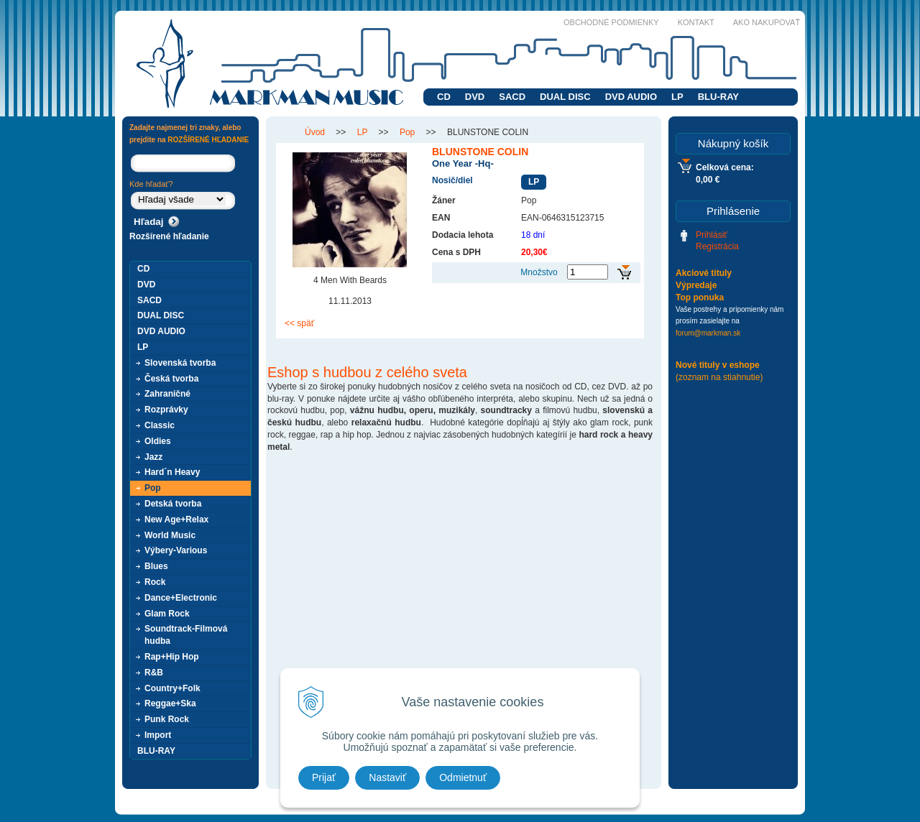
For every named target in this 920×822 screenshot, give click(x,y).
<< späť (299, 323)
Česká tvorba (171, 379)
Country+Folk (172, 688)
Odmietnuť (463, 777)
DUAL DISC (565, 96)
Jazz (153, 457)
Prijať (324, 777)
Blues (156, 566)
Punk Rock (166, 719)
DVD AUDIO (631, 96)
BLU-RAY (718, 96)
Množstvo (538, 272)
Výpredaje (696, 285)
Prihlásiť (711, 235)
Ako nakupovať (766, 22)
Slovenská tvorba (180, 363)
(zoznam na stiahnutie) (719, 377)
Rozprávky (166, 410)
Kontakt (696, 22)
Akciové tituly (704, 273)
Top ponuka (700, 297)
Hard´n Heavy (172, 472)
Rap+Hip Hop (171, 657)
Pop (152, 488)
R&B (153, 673)
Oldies (157, 441)
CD (444, 96)
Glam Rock (167, 614)
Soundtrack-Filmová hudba (185, 635)
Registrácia (717, 246)
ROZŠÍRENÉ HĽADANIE (208, 140)
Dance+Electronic (180, 598)
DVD (474, 96)
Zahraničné (167, 394)
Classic (159, 425)
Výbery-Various (175, 550)
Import (157, 735)
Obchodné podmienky (611, 22)
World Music (170, 535)
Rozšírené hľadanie (169, 236)
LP (677, 96)
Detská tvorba (172, 504)
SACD (512, 96)
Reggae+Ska (170, 703)
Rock (154, 582)
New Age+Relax (176, 519)
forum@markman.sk (708, 333)
